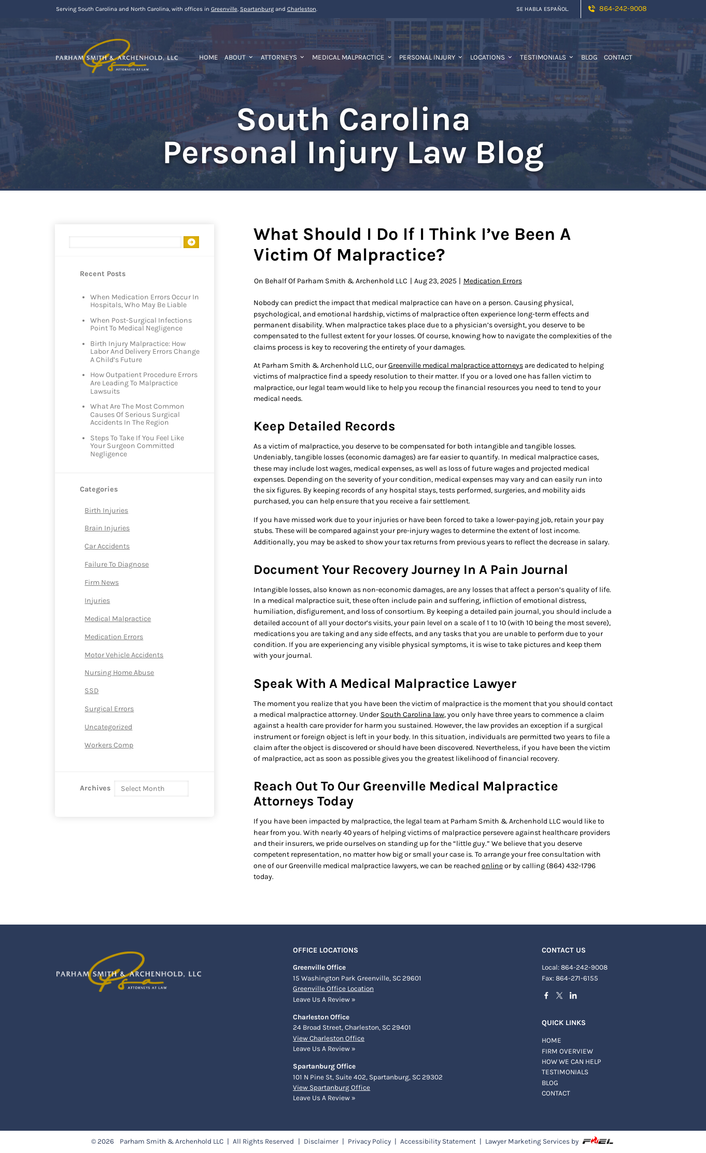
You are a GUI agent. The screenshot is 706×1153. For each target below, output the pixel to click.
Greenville (224, 9)
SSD (91, 690)
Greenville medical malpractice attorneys (455, 365)
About (239, 57)
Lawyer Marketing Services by (550, 1140)
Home (208, 57)
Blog (589, 57)
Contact (618, 57)
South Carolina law (412, 714)
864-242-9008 (617, 8)
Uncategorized (108, 727)
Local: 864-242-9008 (575, 967)
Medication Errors (113, 636)
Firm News (101, 582)
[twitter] (562, 997)
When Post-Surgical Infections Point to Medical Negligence (141, 324)
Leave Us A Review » (324, 999)
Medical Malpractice (352, 57)
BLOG (550, 1083)
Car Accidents (107, 546)
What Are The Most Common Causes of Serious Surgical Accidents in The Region (137, 414)
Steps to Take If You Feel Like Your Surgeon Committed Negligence (137, 446)
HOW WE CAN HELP (571, 1061)
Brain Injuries (107, 528)
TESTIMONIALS (565, 1072)
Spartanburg (257, 9)
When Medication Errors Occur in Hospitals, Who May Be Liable (144, 301)
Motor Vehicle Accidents (123, 655)
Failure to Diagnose (116, 564)
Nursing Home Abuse (119, 672)
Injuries (97, 600)
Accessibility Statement (438, 1141)
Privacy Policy (369, 1141)
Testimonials (547, 57)
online (492, 865)
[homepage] (117, 50)
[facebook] (549, 997)
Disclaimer (321, 1141)
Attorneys (283, 57)
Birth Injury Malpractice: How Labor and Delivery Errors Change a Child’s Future (145, 352)
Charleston (301, 9)
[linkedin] (576, 997)
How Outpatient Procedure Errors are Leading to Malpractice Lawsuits (143, 383)
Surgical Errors (109, 708)
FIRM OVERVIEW (567, 1051)
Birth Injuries (106, 510)
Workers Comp (108, 745)
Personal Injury (431, 57)
